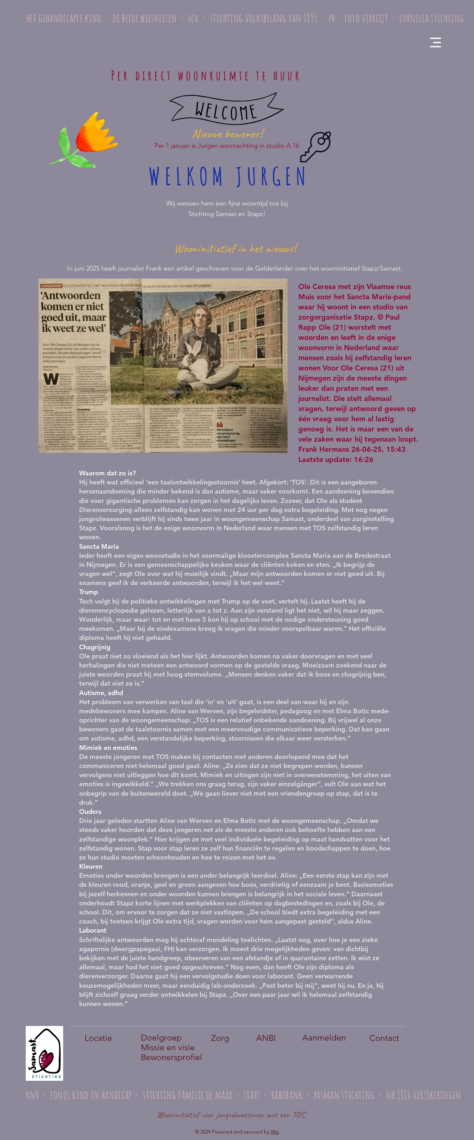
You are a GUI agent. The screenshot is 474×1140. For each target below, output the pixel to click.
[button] (435, 42)
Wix (275, 1131)
